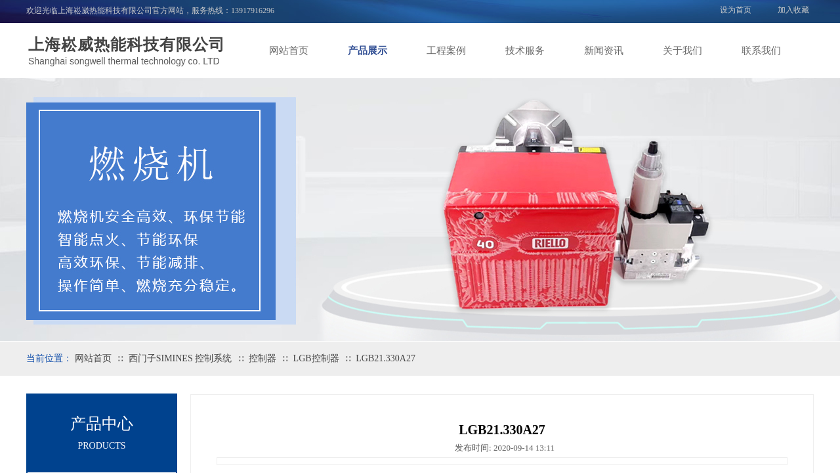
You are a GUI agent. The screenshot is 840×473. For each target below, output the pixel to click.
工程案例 (446, 50)
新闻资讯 (603, 50)
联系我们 (761, 50)
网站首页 (288, 50)
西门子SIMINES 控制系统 (180, 358)
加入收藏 (793, 9)
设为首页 (735, 9)
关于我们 (682, 50)
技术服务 (525, 50)
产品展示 (367, 50)
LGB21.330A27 (385, 358)
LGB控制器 (316, 358)
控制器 (262, 358)
